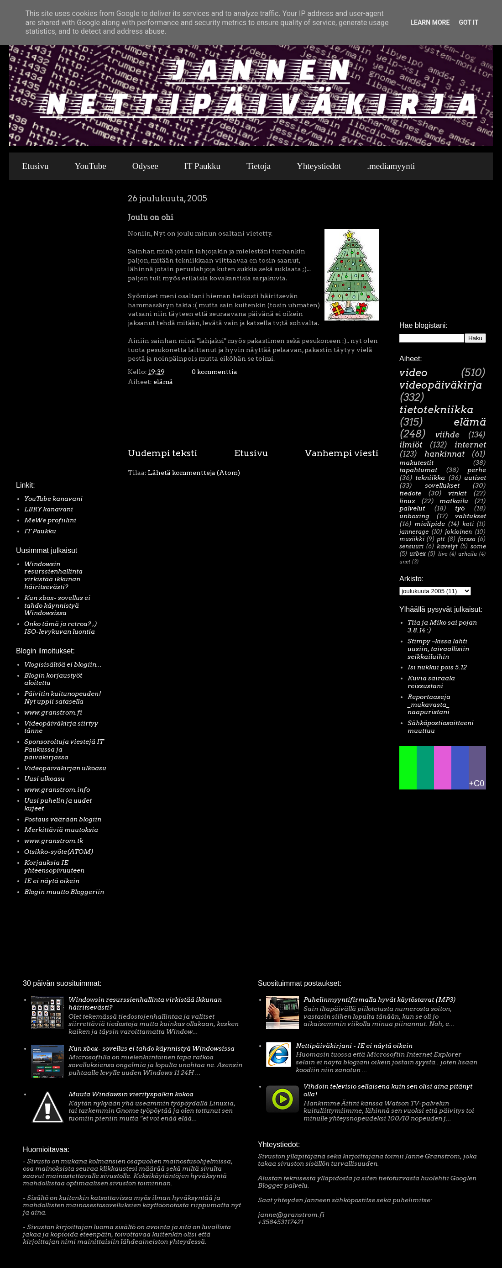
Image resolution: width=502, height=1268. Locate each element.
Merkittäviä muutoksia (61, 829)
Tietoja (258, 166)
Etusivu (35, 166)
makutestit (416, 462)
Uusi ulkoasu (44, 778)
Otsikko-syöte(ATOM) (59, 851)
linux (407, 501)
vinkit (457, 493)
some (478, 546)
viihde (447, 434)
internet (470, 444)
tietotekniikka (436, 409)
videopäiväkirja (440, 385)
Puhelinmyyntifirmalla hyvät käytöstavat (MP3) (379, 999)
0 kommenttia (214, 371)
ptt (441, 539)
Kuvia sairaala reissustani (431, 681)
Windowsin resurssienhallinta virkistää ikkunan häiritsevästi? (53, 575)
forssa (467, 539)
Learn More (430, 22)
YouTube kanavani (53, 498)
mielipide (429, 523)
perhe (476, 470)
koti (468, 524)
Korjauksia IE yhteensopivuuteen (54, 866)
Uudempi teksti (163, 452)
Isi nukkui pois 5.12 (437, 667)
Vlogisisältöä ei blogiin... (63, 664)
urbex (417, 553)
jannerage (414, 531)
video (413, 372)
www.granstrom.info (57, 789)
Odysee (145, 166)
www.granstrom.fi (53, 712)
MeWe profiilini (50, 520)
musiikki (411, 539)
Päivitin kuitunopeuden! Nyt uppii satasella (62, 697)
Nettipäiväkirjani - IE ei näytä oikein (354, 1045)
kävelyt (447, 546)
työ (460, 508)
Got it (468, 22)
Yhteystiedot (319, 166)
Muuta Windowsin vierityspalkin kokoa (130, 1094)
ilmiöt (410, 444)
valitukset (470, 516)
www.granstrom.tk (53, 840)
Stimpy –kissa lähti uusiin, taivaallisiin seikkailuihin (438, 648)
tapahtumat (418, 470)
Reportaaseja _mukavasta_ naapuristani (429, 704)
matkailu (453, 501)
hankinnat (444, 453)
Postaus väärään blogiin (62, 819)
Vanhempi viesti (342, 452)
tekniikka (430, 477)
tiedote (410, 493)
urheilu (467, 554)
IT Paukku (202, 166)
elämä (163, 381)
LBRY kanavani (48, 509)
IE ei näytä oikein (51, 880)
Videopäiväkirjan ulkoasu (65, 768)
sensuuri (411, 546)
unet (404, 561)
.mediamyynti (391, 166)
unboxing (414, 516)
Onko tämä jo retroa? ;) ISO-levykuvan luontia (60, 627)
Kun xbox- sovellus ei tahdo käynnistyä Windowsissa (57, 605)
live (442, 554)
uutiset (475, 477)
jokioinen (458, 531)
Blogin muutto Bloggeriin (64, 891)
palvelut (412, 508)
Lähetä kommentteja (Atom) (194, 472)
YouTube (90, 166)
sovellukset (442, 485)
